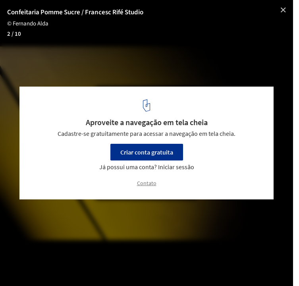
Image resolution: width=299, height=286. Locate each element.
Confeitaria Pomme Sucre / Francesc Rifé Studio (75, 12)
